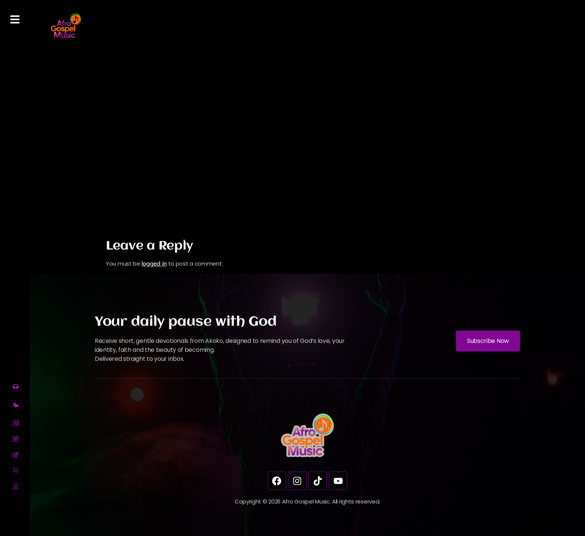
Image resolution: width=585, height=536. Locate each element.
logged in (153, 264)
